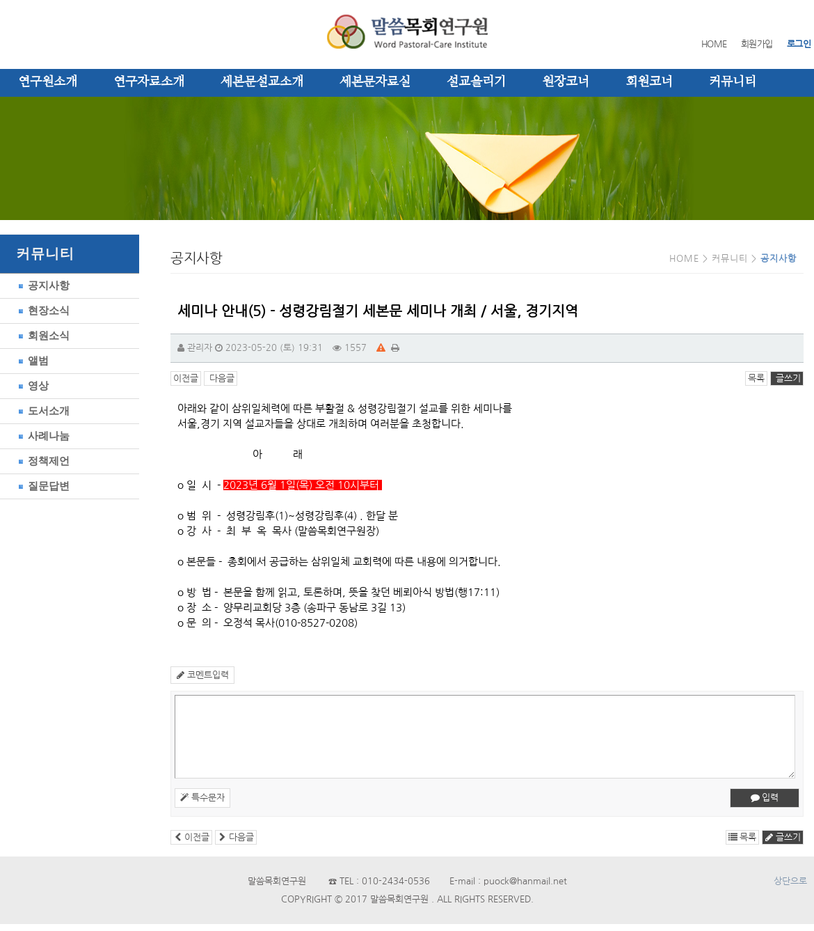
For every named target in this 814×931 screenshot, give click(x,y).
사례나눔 (42, 435)
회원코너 (649, 82)
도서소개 (42, 410)
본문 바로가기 (0, 0)
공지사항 (42, 285)
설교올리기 (476, 82)
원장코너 (565, 82)
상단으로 (790, 881)
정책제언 (42, 461)
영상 (31, 385)
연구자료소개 (148, 82)
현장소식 (42, 310)
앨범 (31, 360)
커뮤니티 (732, 82)
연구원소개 (47, 82)
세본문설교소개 (262, 82)
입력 (765, 797)
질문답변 (42, 486)
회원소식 (42, 335)
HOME (714, 44)
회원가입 (757, 44)
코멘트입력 (202, 675)
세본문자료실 (375, 82)
